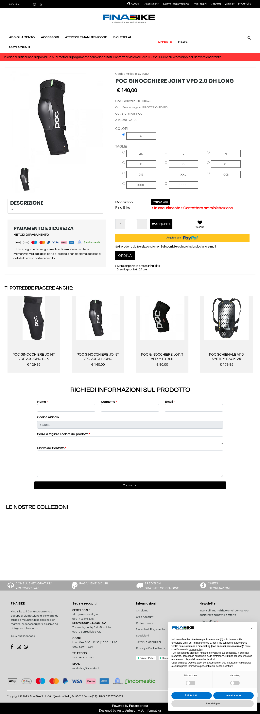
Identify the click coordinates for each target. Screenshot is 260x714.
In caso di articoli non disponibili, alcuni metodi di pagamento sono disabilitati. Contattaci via (68, 57)
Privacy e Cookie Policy (150, 648)
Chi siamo (142, 610)
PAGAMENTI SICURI (93, 583)
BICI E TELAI (122, 37)
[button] (14, 5)
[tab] (55, 206)
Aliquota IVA (123, 119)
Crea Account (144, 617)
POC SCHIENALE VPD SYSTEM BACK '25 (226, 357)
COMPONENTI (19, 47)
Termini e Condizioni (148, 642)
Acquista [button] (161, 224)
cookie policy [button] (195, 649)
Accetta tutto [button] (233, 695)
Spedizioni (142, 635)
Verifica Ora (160, 202)
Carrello (244, 3)
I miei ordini (200, 4)
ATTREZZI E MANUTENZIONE (86, 37)
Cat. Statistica (125, 113)
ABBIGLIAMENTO (22, 37)
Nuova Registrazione (176, 4)
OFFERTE (165, 41)
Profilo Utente (144, 623)
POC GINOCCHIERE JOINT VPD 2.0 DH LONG (98, 357)
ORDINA (125, 256)
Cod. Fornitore (125, 101)
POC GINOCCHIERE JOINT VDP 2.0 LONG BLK (33, 357)
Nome (42, 401)
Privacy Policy (147, 658)
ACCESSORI (50, 37)
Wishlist (229, 4)
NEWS (182, 41)
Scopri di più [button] (212, 703)
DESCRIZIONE (55, 205)
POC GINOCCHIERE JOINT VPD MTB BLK (162, 357)
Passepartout (138, 706)
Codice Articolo (126, 73)
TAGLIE (121, 146)
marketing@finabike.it (85, 668)
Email (170, 401)
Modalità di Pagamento (150, 629)
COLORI (121, 129)
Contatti (216, 4)
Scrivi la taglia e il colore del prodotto (63, 434)
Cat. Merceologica (128, 107)
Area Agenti (152, 4)
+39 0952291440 (83, 657)
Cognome (109, 401)
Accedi (133, 3)
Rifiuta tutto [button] (191, 695)
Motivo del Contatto (51, 448)
